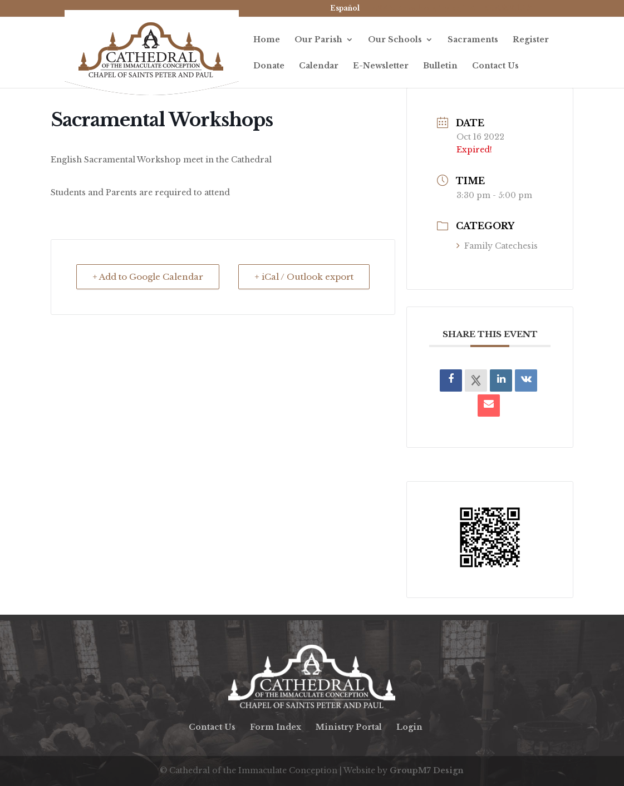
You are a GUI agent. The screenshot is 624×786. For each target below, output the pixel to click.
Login (409, 727)
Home (266, 40)
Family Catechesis (497, 246)
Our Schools (395, 40)
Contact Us (495, 66)
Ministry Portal (349, 727)
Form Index (275, 727)
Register (531, 40)
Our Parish (318, 40)
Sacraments (473, 40)
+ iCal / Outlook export (303, 276)
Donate (268, 66)
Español (345, 8)
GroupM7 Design (427, 770)
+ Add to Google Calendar (147, 276)
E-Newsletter (381, 66)
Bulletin (440, 66)
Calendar (318, 66)
